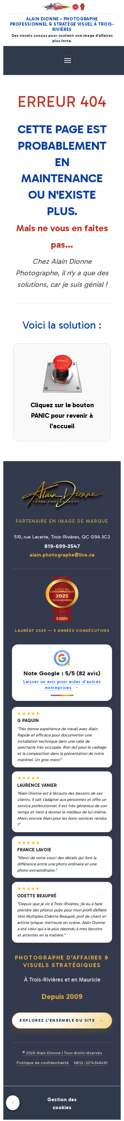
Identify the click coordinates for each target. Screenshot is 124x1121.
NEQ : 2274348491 (90, 1062)
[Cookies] (13, 1102)
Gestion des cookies (62, 1103)
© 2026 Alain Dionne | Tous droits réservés (62, 1052)
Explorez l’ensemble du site (62, 1020)
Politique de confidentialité (43, 1062)
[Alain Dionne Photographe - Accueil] (62, 6)
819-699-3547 (62, 546)
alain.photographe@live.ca (62, 555)
